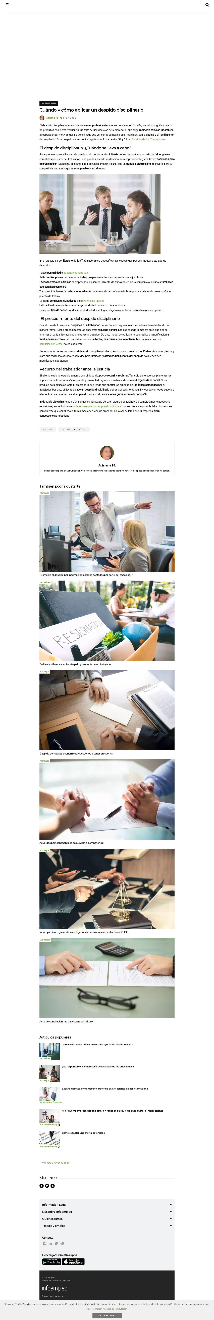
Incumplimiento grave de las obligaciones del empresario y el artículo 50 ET (83, 932)
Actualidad (49, 103)
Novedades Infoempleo (51, 1102)
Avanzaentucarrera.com (52, 1296)
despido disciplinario (74, 429)
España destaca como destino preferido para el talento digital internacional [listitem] (105, 1088)
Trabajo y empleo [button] (53, 1226)
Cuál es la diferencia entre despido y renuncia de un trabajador (75, 664)
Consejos (44, 493)
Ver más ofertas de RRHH (56, 1162)
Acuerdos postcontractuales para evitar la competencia (71, 842)
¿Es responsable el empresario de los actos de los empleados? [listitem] (98, 1066)
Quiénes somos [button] (52, 1218)
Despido (48, 429)
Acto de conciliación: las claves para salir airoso (66, 1021)
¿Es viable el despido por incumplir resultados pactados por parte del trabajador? (86, 575)
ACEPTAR (107, 1315)
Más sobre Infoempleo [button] (57, 1211)
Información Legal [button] (54, 1204)
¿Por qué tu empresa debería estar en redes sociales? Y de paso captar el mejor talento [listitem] (112, 1110)
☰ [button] (7, 5)
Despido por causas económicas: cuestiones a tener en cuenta (76, 753)
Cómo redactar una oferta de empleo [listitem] (83, 1133)
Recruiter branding (48, 1124)
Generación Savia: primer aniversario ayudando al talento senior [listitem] (98, 1044)
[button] (207, 4)
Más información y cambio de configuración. (107, 1309)
